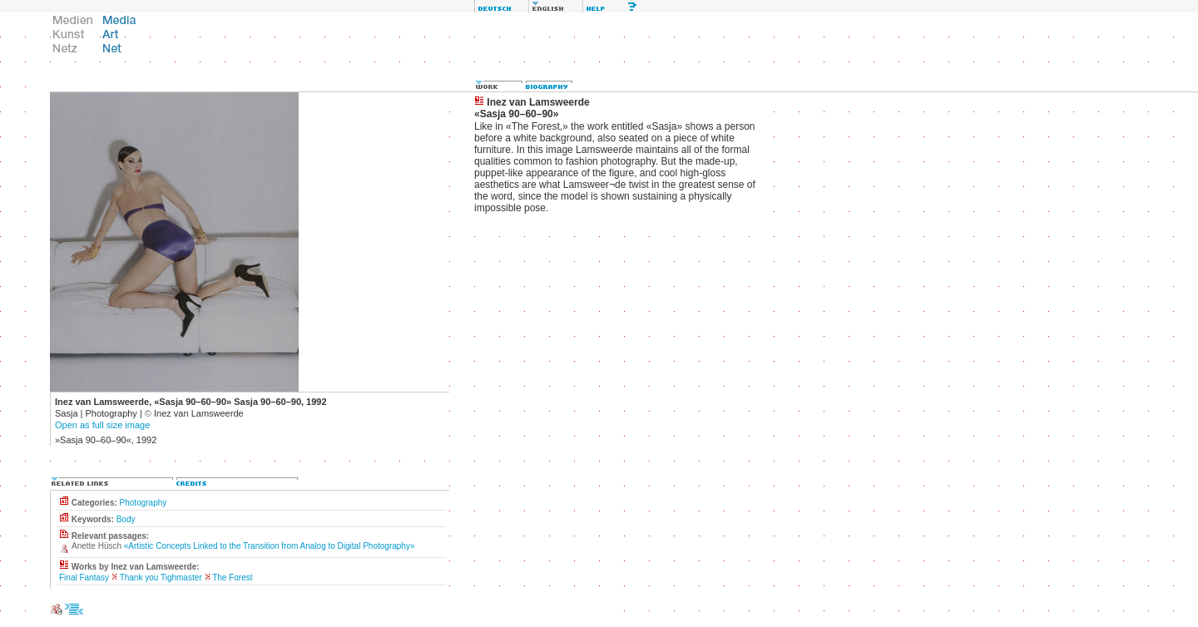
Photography (143, 502)
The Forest (232, 577)
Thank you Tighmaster (161, 577)
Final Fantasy (84, 577)
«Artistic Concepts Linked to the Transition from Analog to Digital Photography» (269, 545)
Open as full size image (102, 425)
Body (126, 519)
